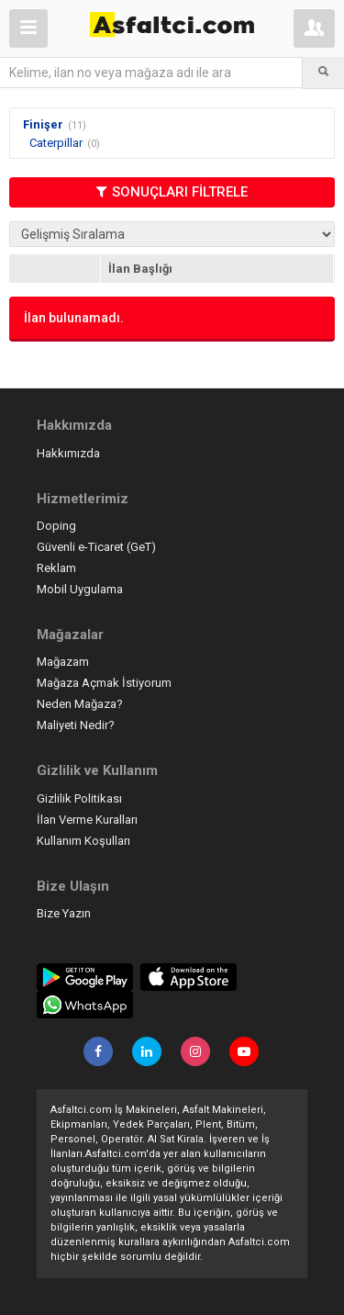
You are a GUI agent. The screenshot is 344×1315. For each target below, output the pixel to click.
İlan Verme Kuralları (87, 819)
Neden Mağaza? (80, 704)
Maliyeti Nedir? (76, 725)
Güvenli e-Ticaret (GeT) (96, 547)
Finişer (43, 124)
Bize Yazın (64, 913)
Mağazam (63, 662)
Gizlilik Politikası (79, 798)
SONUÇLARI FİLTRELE (172, 192)
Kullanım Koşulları (83, 841)
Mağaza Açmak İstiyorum (104, 683)
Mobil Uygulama (80, 589)
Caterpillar (56, 143)
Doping (56, 526)
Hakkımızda (68, 453)
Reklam (56, 568)
